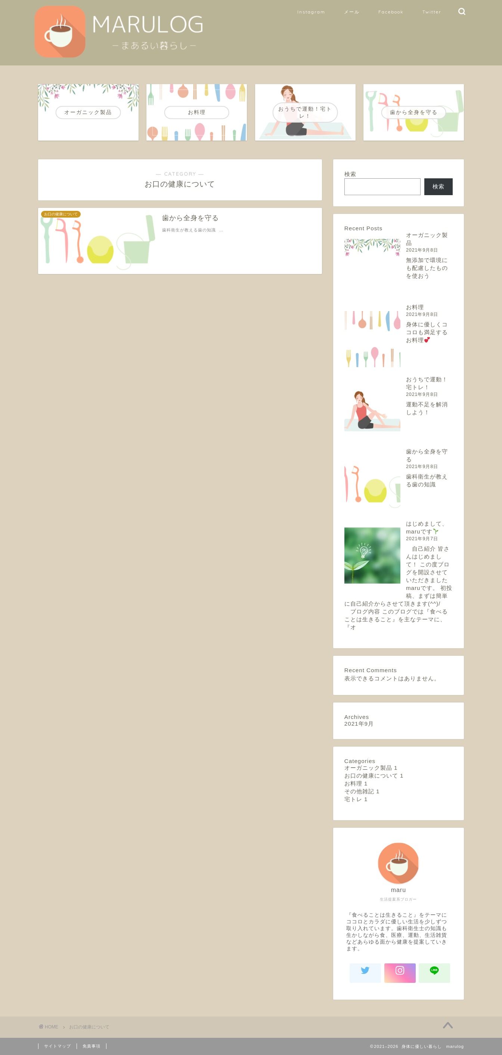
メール (352, 12)
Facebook (391, 12)
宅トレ (356, 799)
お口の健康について (374, 775)
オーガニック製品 (371, 768)
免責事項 (91, 1046)
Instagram (311, 12)
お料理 (415, 307)
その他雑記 (362, 791)
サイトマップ (57, 1046)
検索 (350, 174)
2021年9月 (359, 723)
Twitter (431, 12)
